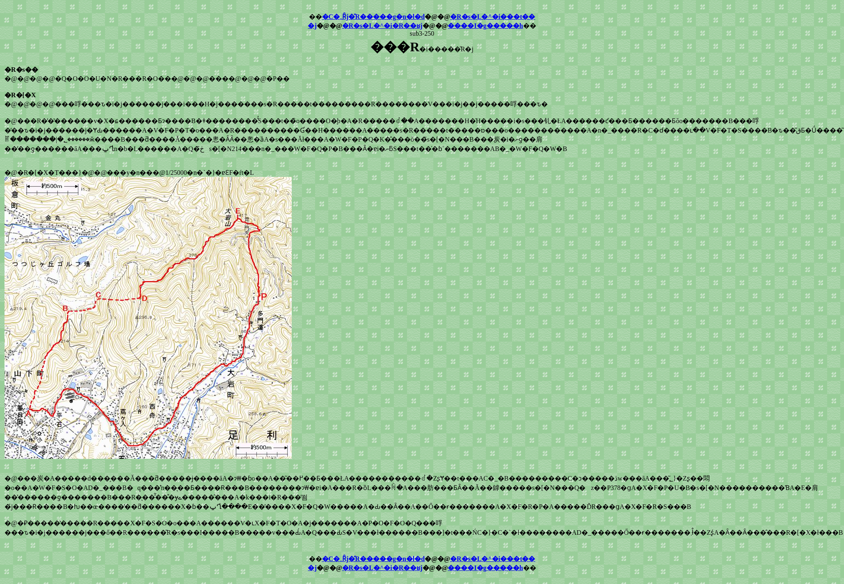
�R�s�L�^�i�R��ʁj (382, 25)
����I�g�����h (485, 25)
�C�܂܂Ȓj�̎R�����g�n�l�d (373, 16)
